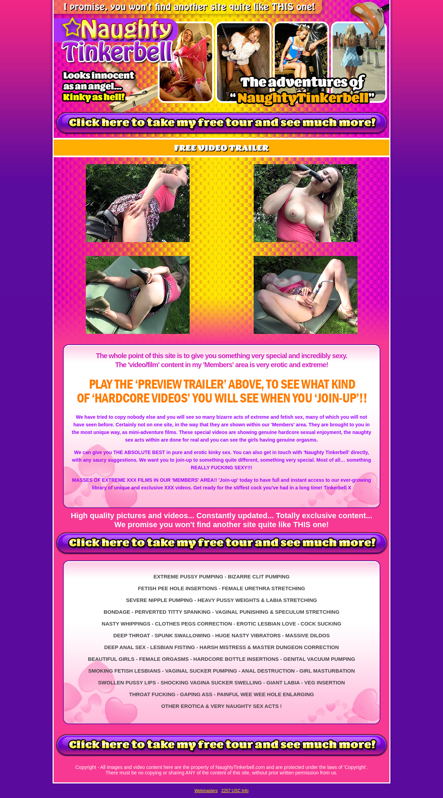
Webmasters (206, 790)
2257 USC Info (235, 790)
